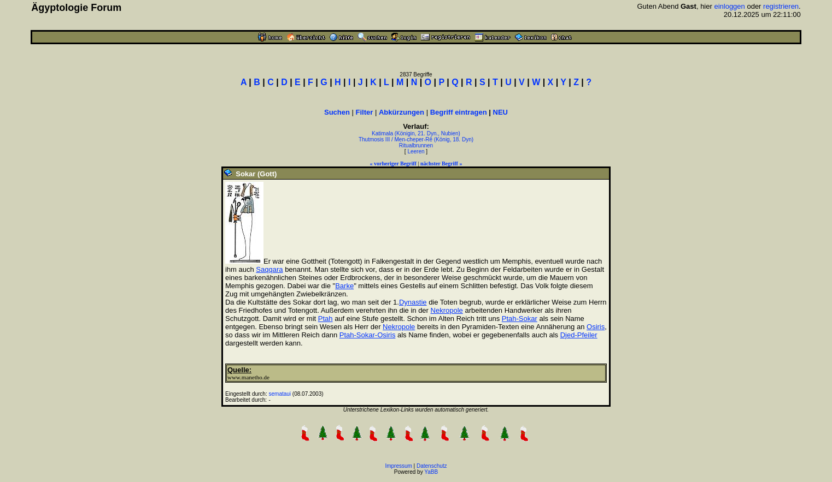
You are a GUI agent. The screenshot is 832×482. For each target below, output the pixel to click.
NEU (500, 112)
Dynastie (413, 302)
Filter (364, 112)
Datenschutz (432, 466)
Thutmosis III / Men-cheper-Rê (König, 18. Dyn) (416, 139)
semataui (279, 394)
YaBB (431, 472)
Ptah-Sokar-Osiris (367, 335)
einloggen (729, 6)
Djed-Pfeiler (578, 335)
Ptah (325, 318)
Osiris (596, 327)
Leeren (415, 151)
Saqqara (269, 269)
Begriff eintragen (458, 112)
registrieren (781, 6)
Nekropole (447, 310)
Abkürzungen (401, 112)
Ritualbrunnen (416, 145)
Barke (344, 286)
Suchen (337, 112)
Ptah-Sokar (519, 318)
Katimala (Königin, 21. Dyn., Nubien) (416, 133)
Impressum (398, 466)
